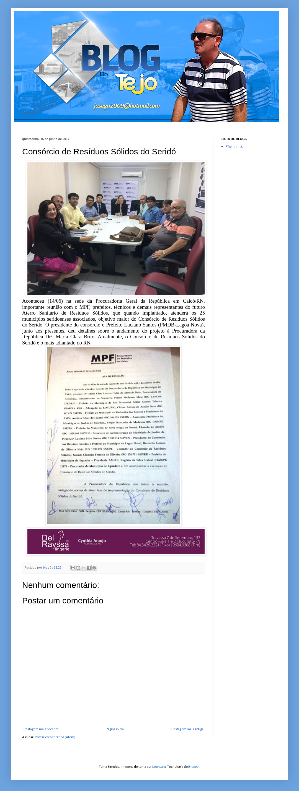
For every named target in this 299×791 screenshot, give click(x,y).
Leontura (159, 766)
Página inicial (115, 729)
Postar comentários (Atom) (55, 737)
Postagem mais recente (41, 729)
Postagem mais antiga (187, 729)
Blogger (194, 766)
